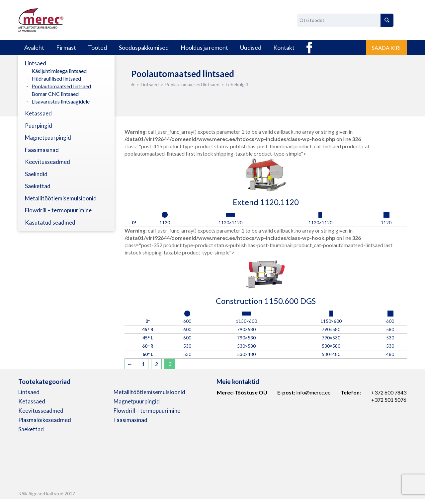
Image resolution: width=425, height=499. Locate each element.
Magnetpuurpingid (48, 137)
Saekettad (37, 185)
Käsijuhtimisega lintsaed (59, 71)
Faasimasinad (42, 149)
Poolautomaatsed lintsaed (192, 84)
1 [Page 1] (143, 364)
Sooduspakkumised (144, 47)
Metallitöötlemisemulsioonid (61, 198)
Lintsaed (150, 84)
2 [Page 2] (156, 364)
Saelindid (36, 174)
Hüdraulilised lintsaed (56, 78)
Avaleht (34, 47)
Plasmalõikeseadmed (44, 419)
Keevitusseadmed (47, 161)
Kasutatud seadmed (50, 222)
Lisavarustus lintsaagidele (61, 101)
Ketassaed (38, 113)
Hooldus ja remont (204, 47)
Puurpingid (38, 125)
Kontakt (284, 47)
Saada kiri (386, 47)
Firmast (66, 47)
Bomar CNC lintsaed (55, 94)
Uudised (250, 47)
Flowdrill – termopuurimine (58, 210)
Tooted (97, 47)
